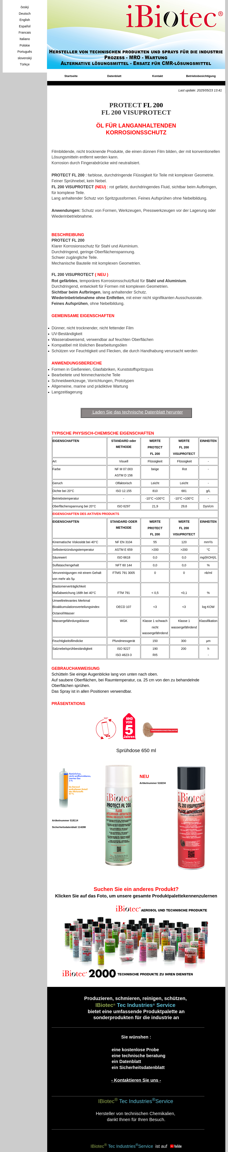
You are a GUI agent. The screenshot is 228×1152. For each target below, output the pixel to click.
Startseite (70, 76)
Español (25, 26)
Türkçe (25, 64)
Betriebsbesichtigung (201, 76)
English (24, 20)
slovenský (25, 58)
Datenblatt (114, 76)
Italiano (25, 39)
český (25, 7)
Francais (24, 32)
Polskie (25, 45)
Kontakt (157, 76)
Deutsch (25, 13)
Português (24, 51)
